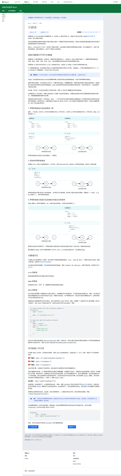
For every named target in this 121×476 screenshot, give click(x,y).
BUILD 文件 (33, 426)
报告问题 (32, 32)
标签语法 (85, 384)
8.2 (96, 32)
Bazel (29, 23)
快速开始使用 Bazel (9, 7)
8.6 (86, 32)
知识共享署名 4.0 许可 (51, 435)
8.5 (88, 32)
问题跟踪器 (76, 458)
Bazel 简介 (17, 2)
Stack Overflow (77, 464)
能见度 (72, 426)
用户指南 (35, 2)
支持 (74, 456)
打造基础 (30, 17)
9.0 (83, 32)
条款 (26, 471)
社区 (58, 2)
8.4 (91, 32)
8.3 (94, 32)
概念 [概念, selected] (21, 10)
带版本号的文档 (68, 2)
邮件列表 (49, 17)
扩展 (52, 2)
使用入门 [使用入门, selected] (26, 2)
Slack (74, 461)
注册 (64, 17)
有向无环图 (90, 36)
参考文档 (44, 2)
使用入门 (35, 23)
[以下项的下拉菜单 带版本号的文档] (74, 2)
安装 (3, 10)
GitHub (115, 2)
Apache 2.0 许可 (77, 435)
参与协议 (57, 17)
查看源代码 (44, 32)
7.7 (99, 32)
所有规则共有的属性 (45, 262)
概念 (41, 23)
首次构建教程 (12, 10)
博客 (26, 456)
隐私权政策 (32, 471)
